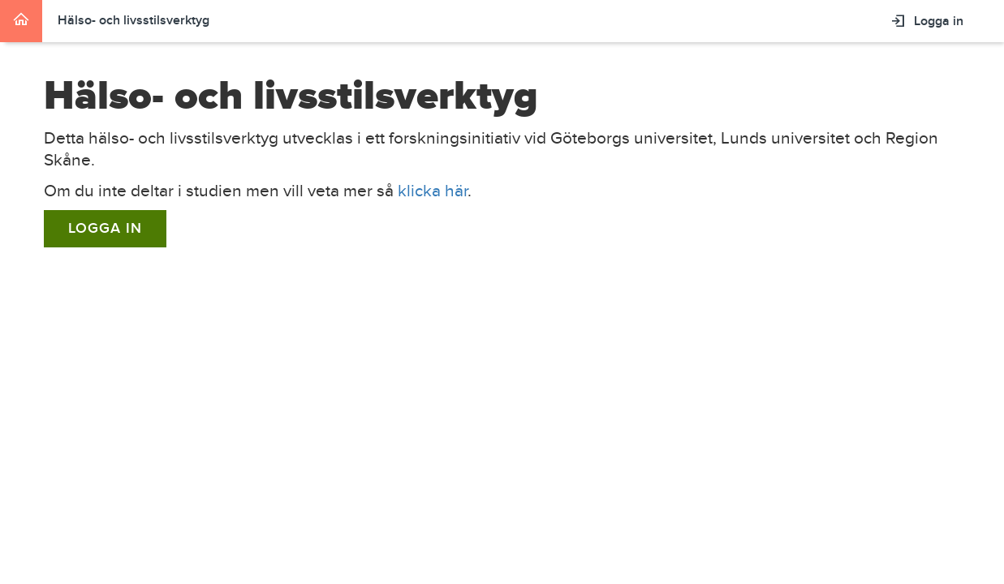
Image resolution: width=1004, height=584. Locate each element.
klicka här (433, 191)
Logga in (105, 228)
